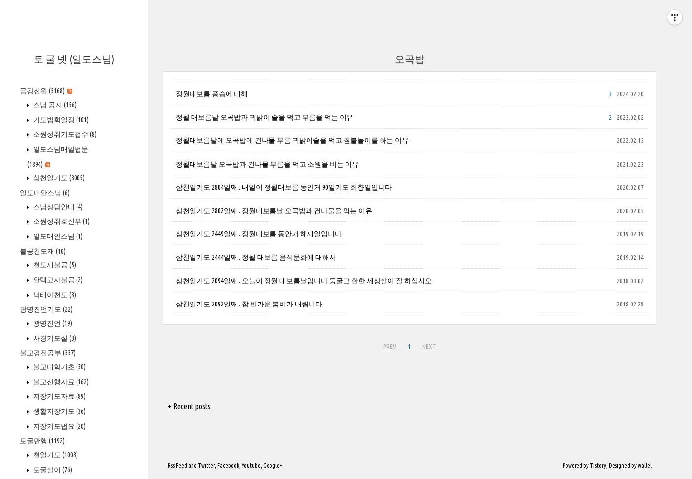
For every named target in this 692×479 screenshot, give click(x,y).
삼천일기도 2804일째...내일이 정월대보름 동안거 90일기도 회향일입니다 (284, 187)
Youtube (251, 465)
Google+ (272, 465)
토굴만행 (42, 441)
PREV (388, 345)
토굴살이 (52, 470)
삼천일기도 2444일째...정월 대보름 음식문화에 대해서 (256, 257)
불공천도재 (43, 251)
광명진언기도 (46, 309)
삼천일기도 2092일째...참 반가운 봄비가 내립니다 (249, 304)
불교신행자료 (60, 382)
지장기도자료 (59, 396)
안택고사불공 (57, 280)
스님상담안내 (57, 207)
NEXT (428, 345)
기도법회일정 (60, 120)
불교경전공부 (48, 353)
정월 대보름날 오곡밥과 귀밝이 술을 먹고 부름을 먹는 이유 (264, 117)
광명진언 (52, 323)
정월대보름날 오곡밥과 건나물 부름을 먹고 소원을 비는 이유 (267, 164)
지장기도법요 (59, 426)
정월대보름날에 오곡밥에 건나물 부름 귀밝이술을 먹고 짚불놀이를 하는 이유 (292, 140)
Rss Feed (177, 465)
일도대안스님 (45, 193)
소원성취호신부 (61, 221)
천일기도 (55, 455)
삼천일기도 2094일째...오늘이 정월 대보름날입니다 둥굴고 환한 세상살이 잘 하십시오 (304, 281)
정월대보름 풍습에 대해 (212, 94)
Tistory (598, 465)
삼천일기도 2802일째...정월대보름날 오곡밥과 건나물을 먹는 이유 (274, 211)
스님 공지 (54, 105)
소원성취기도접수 (64, 134)
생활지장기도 (59, 411)
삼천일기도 (58, 178)
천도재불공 (54, 265)
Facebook (228, 465)
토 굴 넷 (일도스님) (74, 59)
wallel (645, 465)
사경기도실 (54, 338)
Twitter (206, 465)
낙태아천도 (54, 295)
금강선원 (46, 91)
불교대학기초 (59, 367)
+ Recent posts (189, 406)
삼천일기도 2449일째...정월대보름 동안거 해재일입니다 (259, 234)
